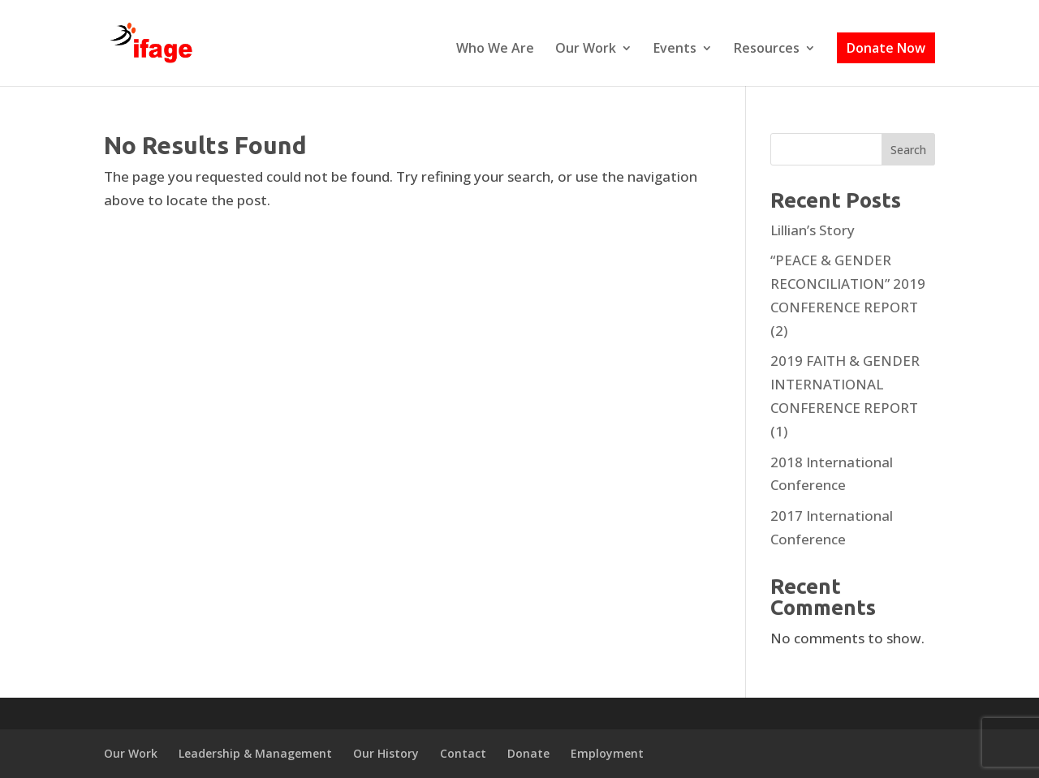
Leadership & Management (255, 753)
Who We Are (495, 49)
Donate (528, 753)
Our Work (585, 49)
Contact (463, 753)
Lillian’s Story (812, 230)
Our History (386, 753)
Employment (607, 753)
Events (674, 49)
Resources (767, 49)
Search (908, 149)
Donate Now (886, 48)
